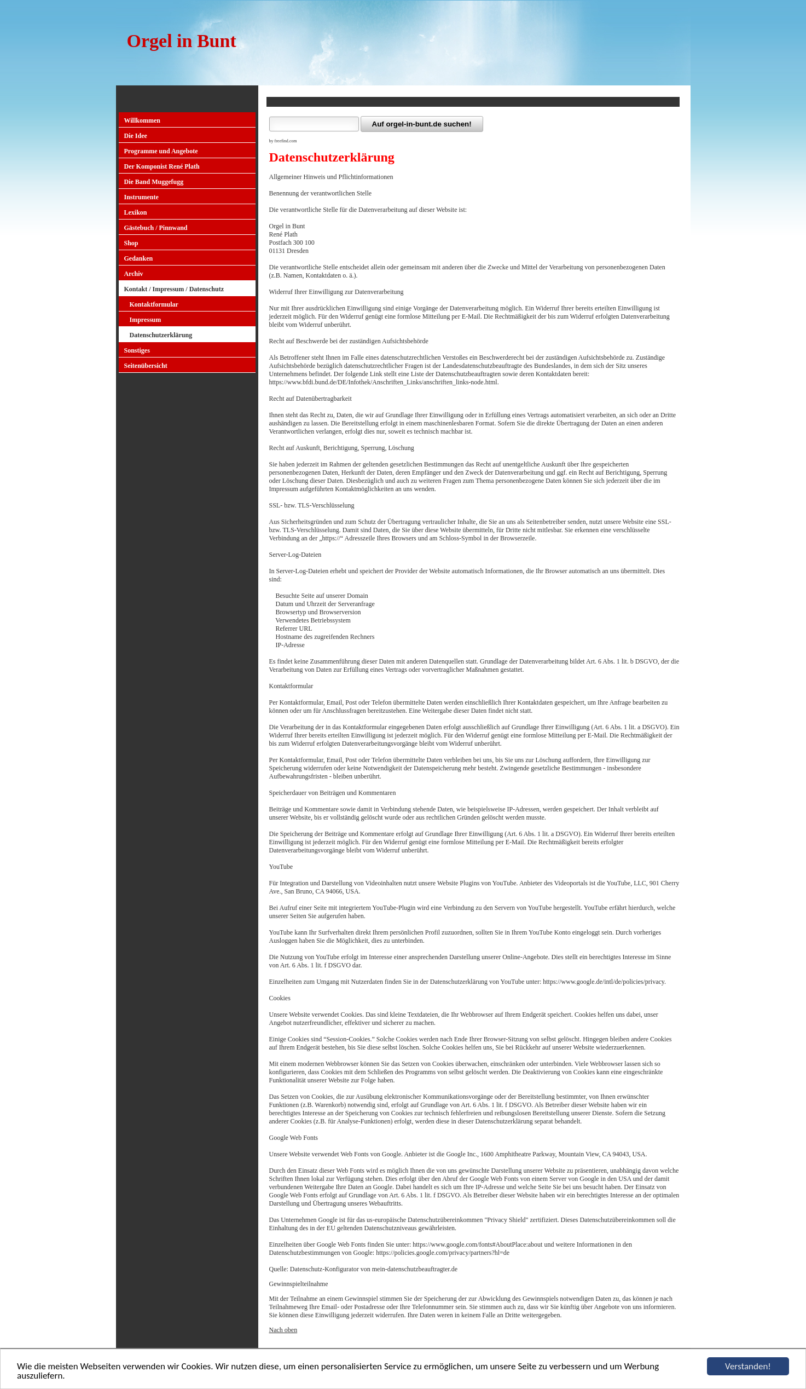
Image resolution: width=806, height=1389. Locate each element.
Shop (131, 243)
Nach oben (283, 1330)
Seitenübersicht (145, 366)
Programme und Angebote (161, 151)
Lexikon (135, 212)
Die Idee (135, 136)
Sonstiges (137, 350)
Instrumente (141, 197)
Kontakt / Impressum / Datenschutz (174, 289)
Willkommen (142, 120)
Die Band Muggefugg (154, 182)
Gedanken (138, 258)
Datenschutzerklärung (161, 335)
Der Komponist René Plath (162, 166)
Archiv (133, 274)
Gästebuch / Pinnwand (156, 228)
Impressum (145, 320)
